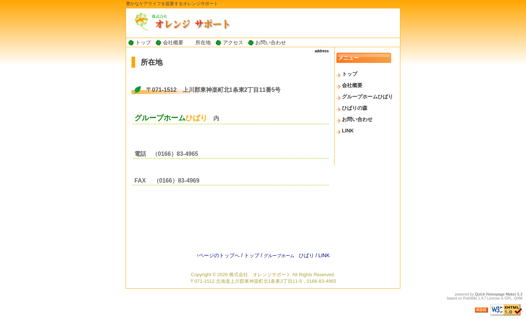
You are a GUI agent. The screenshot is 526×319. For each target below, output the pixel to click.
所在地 (203, 42)
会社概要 (173, 42)
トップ (143, 42)
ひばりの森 (354, 108)
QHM (518, 298)
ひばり (289, 255)
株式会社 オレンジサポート (260, 274)
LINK (348, 131)
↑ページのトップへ (218, 255)
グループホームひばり (367, 97)
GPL (508, 298)
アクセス (233, 42)
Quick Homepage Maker (495, 294)
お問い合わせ (270, 42)
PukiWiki (470, 298)
